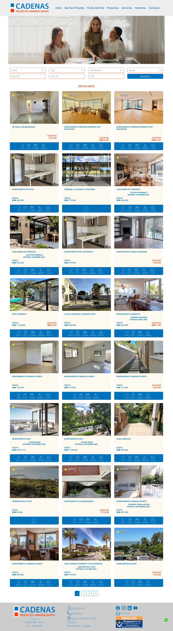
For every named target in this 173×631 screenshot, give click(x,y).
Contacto (154, 7)
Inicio (58, 7)
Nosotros (140, 7)
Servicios (127, 7)
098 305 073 (75, 608)
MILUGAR (37, 625)
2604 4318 (74, 613)
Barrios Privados (74, 7)
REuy (41, 622)
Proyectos (113, 7)
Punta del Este (95, 7)
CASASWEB (31, 622)
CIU (28, 625)
